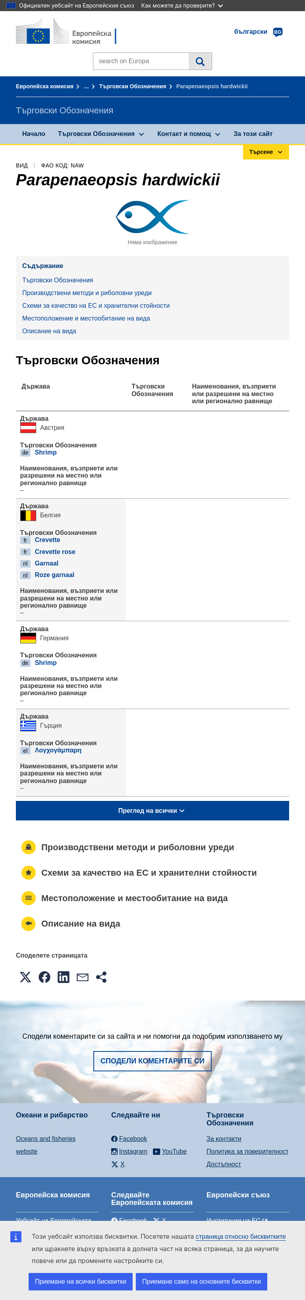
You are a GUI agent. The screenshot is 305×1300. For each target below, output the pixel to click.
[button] (25, 977)
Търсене (200, 61)
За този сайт (253, 133)
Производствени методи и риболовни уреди (87, 293)
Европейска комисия (44, 86)
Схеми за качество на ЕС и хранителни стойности (96, 305)
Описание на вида (49, 331)
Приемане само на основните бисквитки (201, 1281)
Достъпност (224, 1164)
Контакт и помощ (184, 133)
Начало (33, 133)
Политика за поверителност (248, 1151)
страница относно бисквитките (241, 1236)
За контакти (224, 1138)
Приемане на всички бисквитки (80, 1281)
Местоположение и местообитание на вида (86, 318)
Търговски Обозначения (132, 86)
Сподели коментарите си (152, 1061)
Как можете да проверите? (182, 5)
